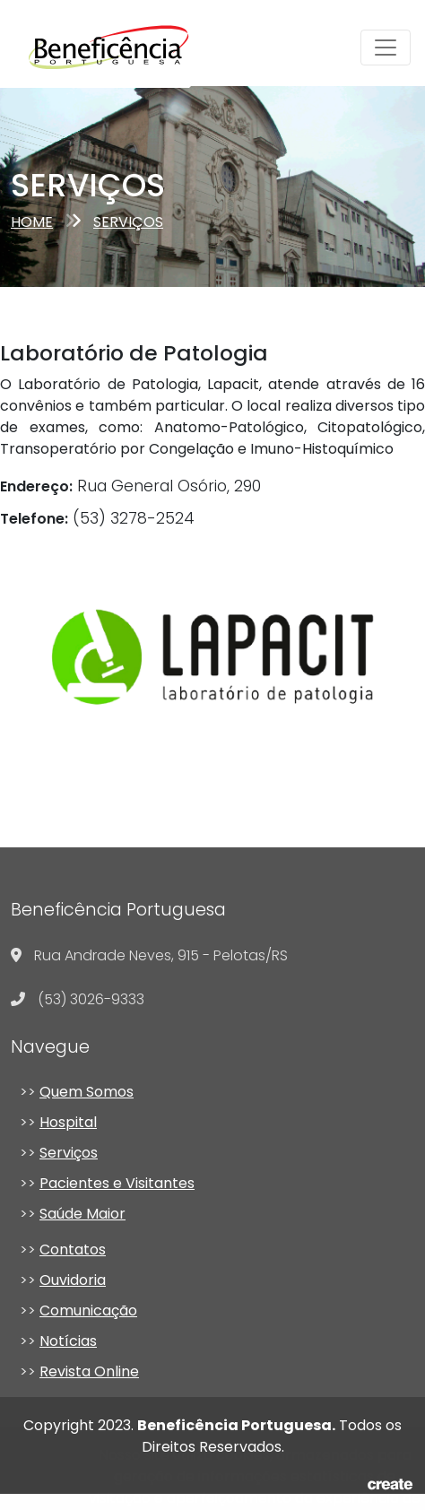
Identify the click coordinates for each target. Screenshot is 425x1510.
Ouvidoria (72, 1280)
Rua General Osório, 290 (130, 486)
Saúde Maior (82, 1213)
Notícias (68, 1341)
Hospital (68, 1122)
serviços (128, 222)
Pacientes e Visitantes (117, 1183)
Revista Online (89, 1371)
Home (32, 222)
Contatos (72, 1249)
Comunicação (88, 1310)
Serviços (68, 1152)
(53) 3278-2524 (97, 518)
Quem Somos (86, 1091)
